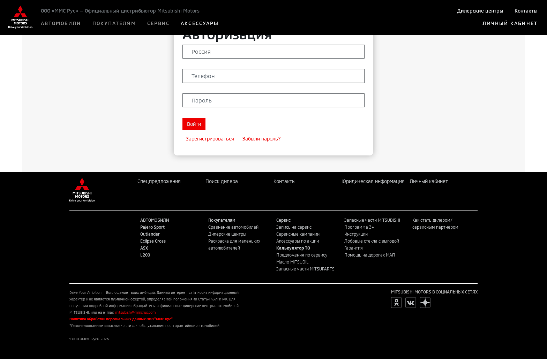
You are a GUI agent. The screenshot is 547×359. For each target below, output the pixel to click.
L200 (145, 254)
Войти (194, 124)
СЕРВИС (158, 23)
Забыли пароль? (261, 139)
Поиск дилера (221, 181)
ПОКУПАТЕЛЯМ (114, 23)
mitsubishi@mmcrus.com (135, 312)
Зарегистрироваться (210, 139)
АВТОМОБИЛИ (61, 23)
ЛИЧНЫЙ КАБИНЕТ (509, 23)
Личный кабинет (429, 181)
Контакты (526, 11)
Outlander (150, 233)
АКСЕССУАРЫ (200, 23)
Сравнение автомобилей (233, 226)
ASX (144, 247)
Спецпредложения (159, 181)
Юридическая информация (373, 181)
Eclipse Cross (153, 240)
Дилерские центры (480, 11)
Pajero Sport (152, 226)
